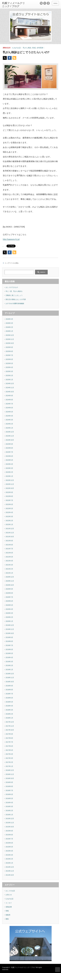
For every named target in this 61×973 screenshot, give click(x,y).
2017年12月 (10, 722)
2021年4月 (9, 561)
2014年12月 (10, 867)
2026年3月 (9, 323)
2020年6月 (9, 601)
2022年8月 (9, 496)
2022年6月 (9, 504)
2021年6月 (9, 553)
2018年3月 (9, 710)
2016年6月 (9, 794)
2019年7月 (9, 645)
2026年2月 (9, 327)
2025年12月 (10, 335)
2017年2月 (9, 762)
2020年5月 (9, 605)
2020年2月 (9, 617)
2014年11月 (10, 871)
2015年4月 (9, 851)
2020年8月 (9, 593)
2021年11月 (10, 532)
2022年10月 (10, 488)
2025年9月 (9, 347)
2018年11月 (10, 677)
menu (55, 3)
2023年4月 (9, 464)
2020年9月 (9, 589)
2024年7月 (9, 404)
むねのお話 (16, 48)
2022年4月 (9, 512)
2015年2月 (9, 859)
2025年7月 (9, 355)
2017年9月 (9, 734)
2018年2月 (9, 714)
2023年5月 (9, 460)
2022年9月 (9, 492)
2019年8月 (9, 641)
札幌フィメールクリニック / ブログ (23, 967)
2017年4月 (9, 754)
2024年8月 (9, 399)
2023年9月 (9, 444)
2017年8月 (9, 738)
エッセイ (9, 903)
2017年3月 (9, 758)
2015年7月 (9, 839)
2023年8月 (9, 448)
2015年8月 (9, 835)
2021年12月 (10, 528)
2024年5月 (9, 412)
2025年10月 (10, 343)
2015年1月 (9, 863)
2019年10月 (10, 633)
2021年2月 (9, 569)
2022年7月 (9, 500)
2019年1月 (9, 669)
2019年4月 (9, 657)
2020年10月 (10, 585)
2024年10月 (10, 391)
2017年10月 (10, 730)
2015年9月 (9, 831)
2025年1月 (9, 379)
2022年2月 (9, 520)
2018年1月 (9, 718)
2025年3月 (9, 371)
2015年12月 (10, 818)
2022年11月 (10, 484)
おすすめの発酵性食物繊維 (15, 303)
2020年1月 (9, 621)
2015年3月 (9, 855)
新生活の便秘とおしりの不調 (16, 299)
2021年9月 (9, 540)
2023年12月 (10, 432)
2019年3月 (9, 661)
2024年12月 (10, 383)
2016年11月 (10, 774)
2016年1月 (9, 814)
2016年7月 (9, 790)
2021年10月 (10, 536)
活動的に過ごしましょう (14, 295)
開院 (7, 919)
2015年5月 (9, 847)
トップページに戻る (12, 263)
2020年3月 (9, 613)
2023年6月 (9, 456)
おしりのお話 (10, 891)
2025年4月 (9, 367)
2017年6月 (9, 746)
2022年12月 (10, 480)
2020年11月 (10, 581)
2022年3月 (9, 516)
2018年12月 (10, 673)
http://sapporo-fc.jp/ (11, 239)
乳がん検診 (27, 48)
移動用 (8, 915)
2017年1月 (9, 766)
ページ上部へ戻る (57, 969)
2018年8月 (9, 689)
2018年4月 (9, 706)
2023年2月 (9, 472)
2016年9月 (9, 782)
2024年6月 (9, 407)
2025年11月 (10, 339)
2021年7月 (9, 548)
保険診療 (9, 907)
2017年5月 (9, 750)
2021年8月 (9, 545)
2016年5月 (9, 798)
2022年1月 (9, 524)
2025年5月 (9, 363)
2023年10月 (10, 440)
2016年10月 (10, 778)
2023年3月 (9, 468)
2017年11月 (10, 726)
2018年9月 (9, 686)
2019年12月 (10, 625)
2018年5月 (9, 702)
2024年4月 (9, 416)
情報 (7, 911)
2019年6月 (9, 649)
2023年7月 (9, 452)
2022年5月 (9, 508)
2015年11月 (10, 822)
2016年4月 (9, 802)
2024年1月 (9, 428)
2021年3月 (9, 565)
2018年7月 (9, 694)
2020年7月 (9, 597)
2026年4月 (9, 319)
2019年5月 (9, 653)
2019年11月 (10, 629)
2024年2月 (9, 424)
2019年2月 (9, 665)
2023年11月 (10, 436)
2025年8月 (9, 351)
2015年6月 (9, 843)
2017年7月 (9, 742)
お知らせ (9, 894)
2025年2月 (9, 375)
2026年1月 (9, 331)
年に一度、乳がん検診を (14, 291)
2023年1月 (9, 476)
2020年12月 (10, 577)
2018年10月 (10, 681)
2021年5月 (9, 557)
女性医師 (40, 48)
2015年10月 (10, 827)
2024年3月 (9, 420)
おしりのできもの (12, 287)
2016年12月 (10, 770)
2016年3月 (9, 806)
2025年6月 (9, 359)
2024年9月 (9, 395)
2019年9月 (9, 637)
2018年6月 (9, 698)
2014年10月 (10, 875)
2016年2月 (9, 810)
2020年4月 (9, 609)
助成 (34, 48)
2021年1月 (9, 573)
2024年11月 (10, 387)
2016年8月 (9, 786)
